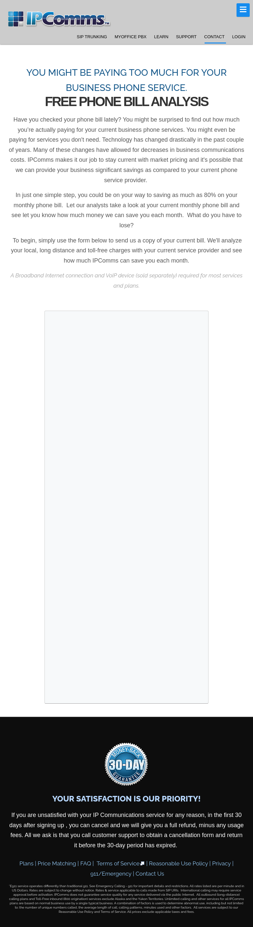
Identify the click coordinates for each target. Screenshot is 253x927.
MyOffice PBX (131, 36)
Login (238, 36)
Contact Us (149, 873)
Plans (26, 863)
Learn (161, 36)
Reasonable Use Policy (178, 863)
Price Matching (57, 863)
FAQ (85, 863)
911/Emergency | (112, 873)
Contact (214, 36)
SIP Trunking (92, 36)
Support (186, 36)
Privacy (221, 863)
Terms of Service (121, 863)
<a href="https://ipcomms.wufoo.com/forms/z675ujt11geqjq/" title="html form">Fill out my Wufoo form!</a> (127, 506)
